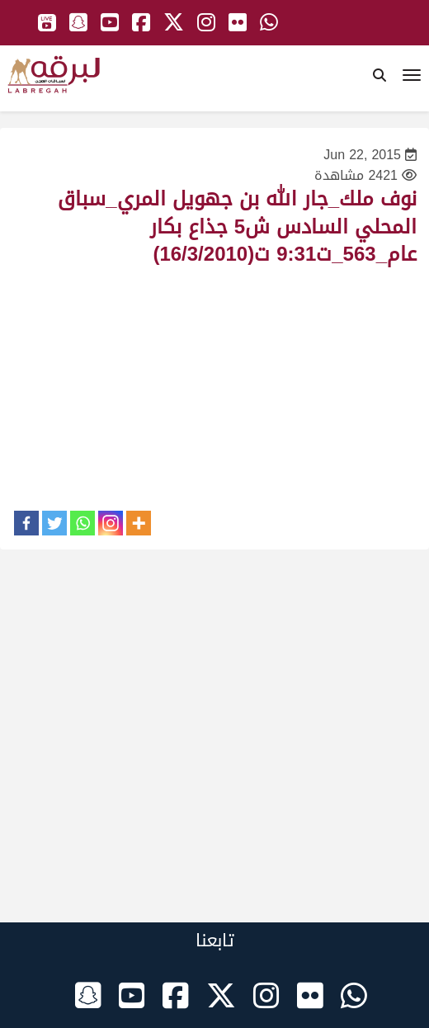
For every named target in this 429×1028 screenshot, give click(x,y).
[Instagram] (110, 523)
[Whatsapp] (82, 523)
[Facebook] (26, 523)
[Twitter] (54, 523)
